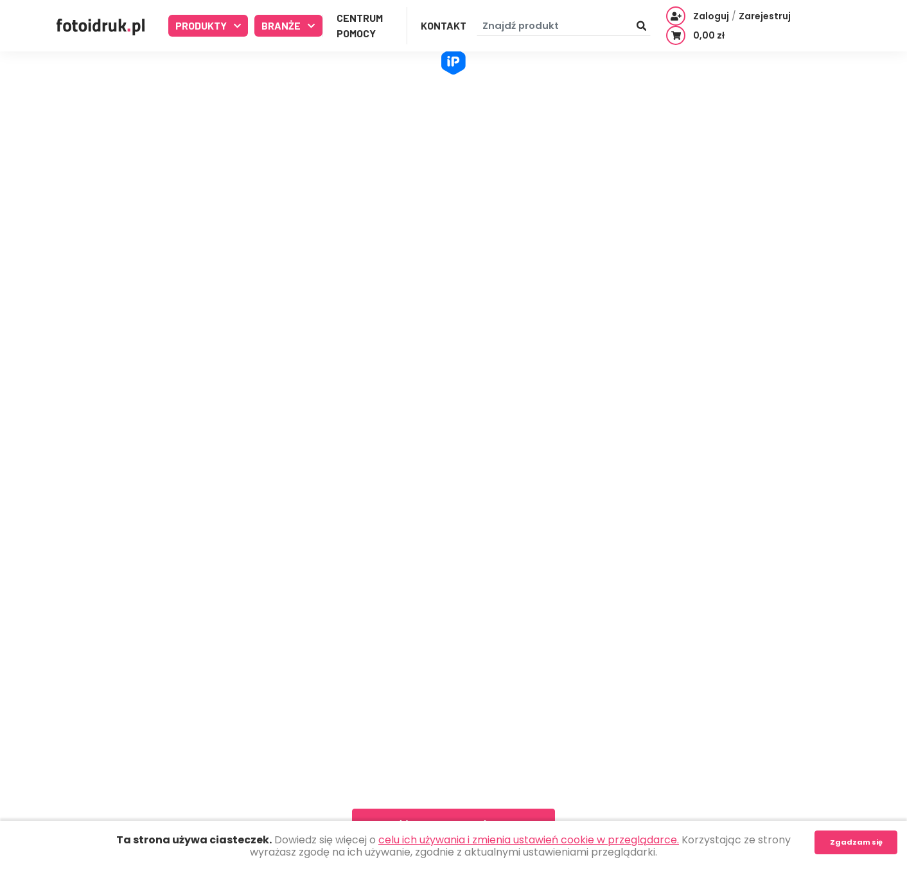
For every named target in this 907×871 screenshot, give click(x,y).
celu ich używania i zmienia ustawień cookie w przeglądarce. (528, 839)
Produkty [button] (202, 25)
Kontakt (443, 25)
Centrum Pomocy (360, 25)
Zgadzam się (856, 842)
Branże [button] (282, 25)
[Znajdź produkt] (564, 26)
